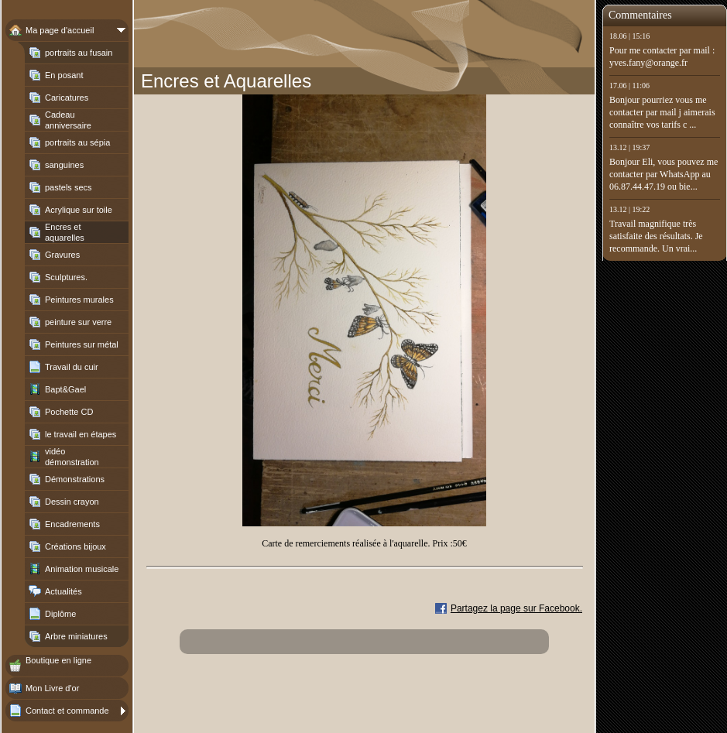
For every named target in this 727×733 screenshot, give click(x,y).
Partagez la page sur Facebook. (516, 608)
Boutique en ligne (58, 660)
